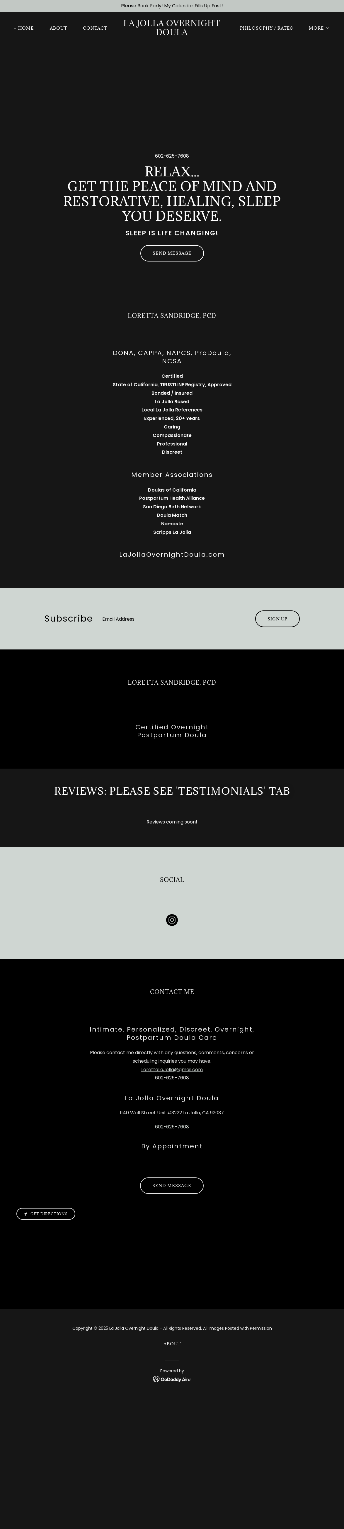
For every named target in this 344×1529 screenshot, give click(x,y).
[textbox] (174, 618)
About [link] (58, 28)
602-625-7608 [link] (172, 156)
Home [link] (26, 28)
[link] (171, 33)
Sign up (277, 619)
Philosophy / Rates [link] (266, 28)
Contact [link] (95, 28)
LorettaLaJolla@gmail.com (172, 1069)
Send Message (172, 253)
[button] (317, 28)
